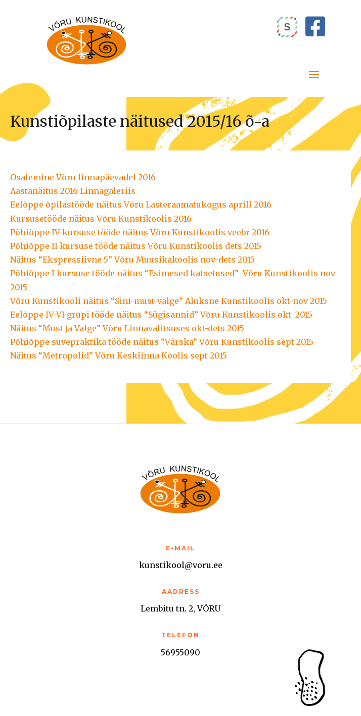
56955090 (180, 652)
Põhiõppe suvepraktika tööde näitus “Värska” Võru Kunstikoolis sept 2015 (161, 342)
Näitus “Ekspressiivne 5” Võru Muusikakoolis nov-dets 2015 (132, 259)
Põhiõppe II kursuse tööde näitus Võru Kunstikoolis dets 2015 (135, 246)
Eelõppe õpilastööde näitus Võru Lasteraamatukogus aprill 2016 (141, 204)
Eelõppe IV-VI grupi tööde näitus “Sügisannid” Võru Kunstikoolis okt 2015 (161, 315)
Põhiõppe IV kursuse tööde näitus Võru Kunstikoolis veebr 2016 (139, 232)
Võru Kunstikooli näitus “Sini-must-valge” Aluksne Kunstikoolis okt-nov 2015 (168, 301)
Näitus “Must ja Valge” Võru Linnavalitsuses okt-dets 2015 (127, 328)
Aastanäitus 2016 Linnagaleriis (73, 191)
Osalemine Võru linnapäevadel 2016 (83, 177)
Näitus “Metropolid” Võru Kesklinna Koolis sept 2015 (118, 355)
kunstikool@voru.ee (180, 565)
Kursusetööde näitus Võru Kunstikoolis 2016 (101, 219)
